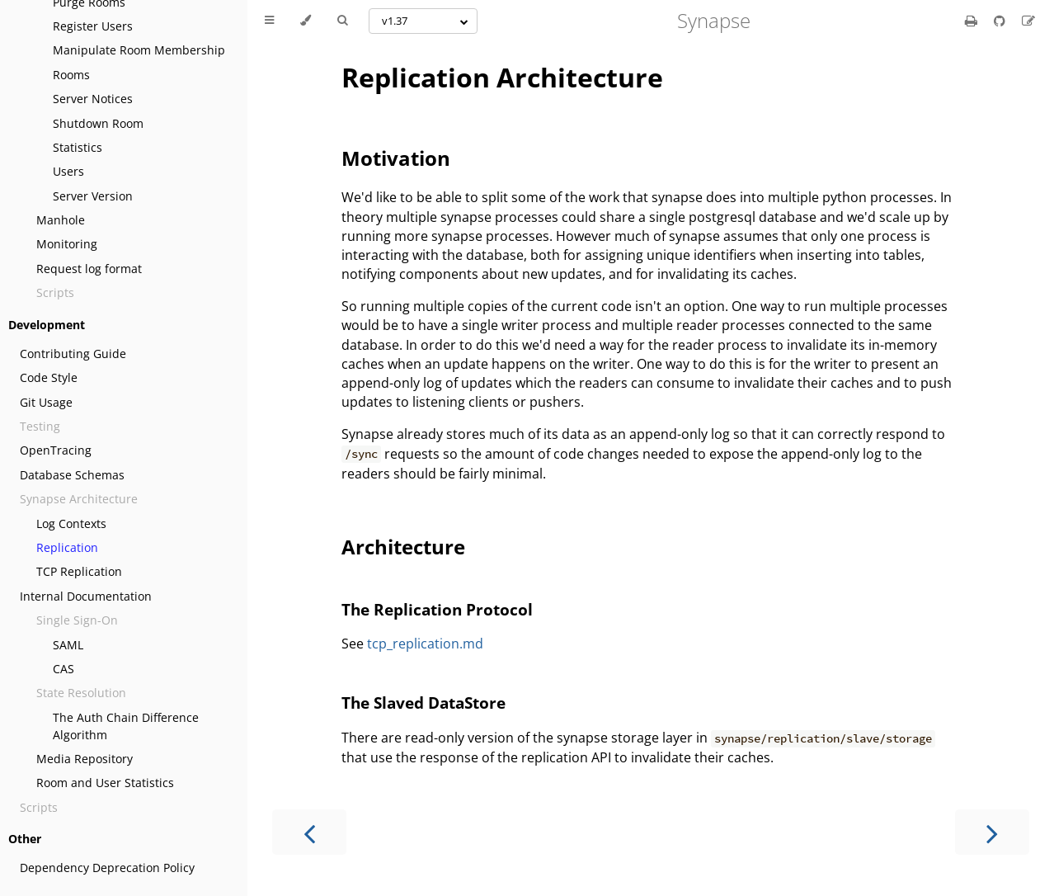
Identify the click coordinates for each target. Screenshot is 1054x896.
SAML (68, 645)
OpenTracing (56, 450)
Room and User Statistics (105, 782)
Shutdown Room (98, 123)
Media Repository (84, 758)
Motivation (395, 158)
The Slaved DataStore (423, 702)
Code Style (49, 377)
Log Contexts (71, 523)
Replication (67, 547)
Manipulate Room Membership (139, 50)
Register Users (93, 26)
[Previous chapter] (309, 832)
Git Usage (46, 402)
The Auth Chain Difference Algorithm (126, 726)
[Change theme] (305, 20)
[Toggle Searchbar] (342, 20)
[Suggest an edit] (1028, 21)
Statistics (77, 147)
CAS (63, 669)
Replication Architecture (502, 77)
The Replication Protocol (437, 609)
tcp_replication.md (425, 643)
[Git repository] (1001, 21)
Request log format (89, 268)
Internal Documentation (86, 596)
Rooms (71, 75)
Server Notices (93, 98)
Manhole (60, 220)
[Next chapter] (992, 832)
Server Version (93, 196)
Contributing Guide (73, 353)
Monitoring (66, 244)
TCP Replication (79, 571)
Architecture (403, 546)
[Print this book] (972, 21)
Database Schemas (72, 475)
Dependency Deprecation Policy (107, 867)
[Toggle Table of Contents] (269, 20)
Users (68, 171)
